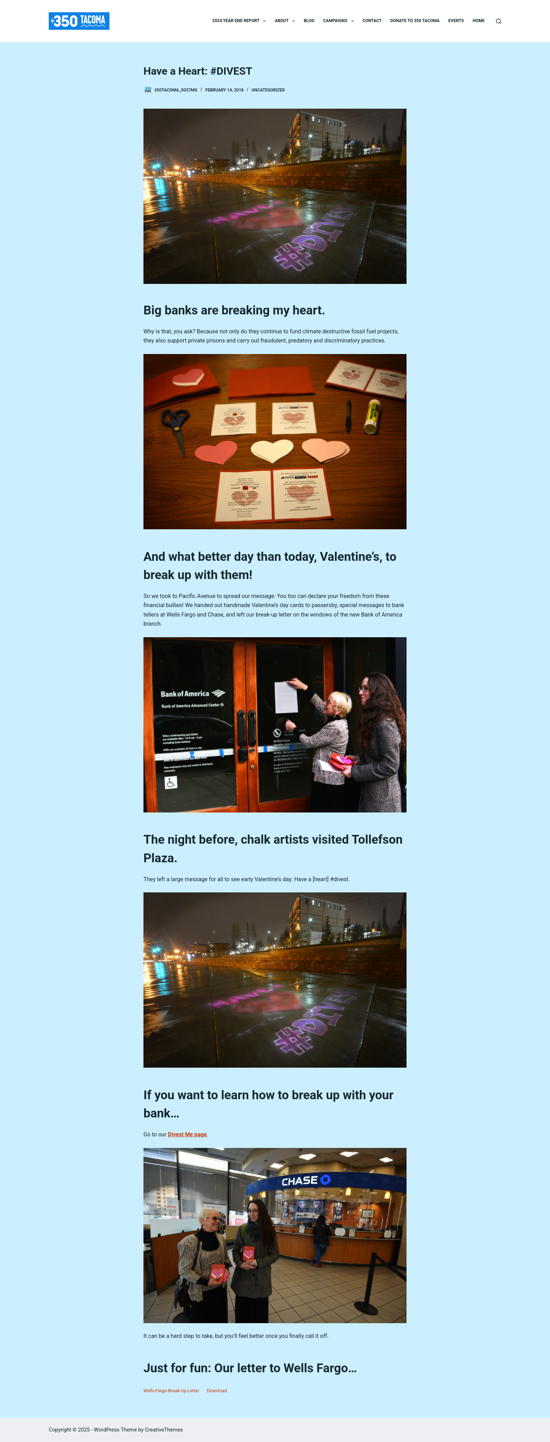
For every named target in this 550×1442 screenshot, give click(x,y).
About (286, 21)
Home (478, 20)
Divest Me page (187, 1134)
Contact (372, 20)
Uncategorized (268, 90)
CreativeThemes (164, 1430)
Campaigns (339, 21)
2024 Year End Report (240, 21)
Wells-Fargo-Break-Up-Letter (171, 1390)
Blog (309, 20)
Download (217, 1390)
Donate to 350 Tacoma (415, 20)
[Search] (498, 21)
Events (456, 20)
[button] (264, 21)
